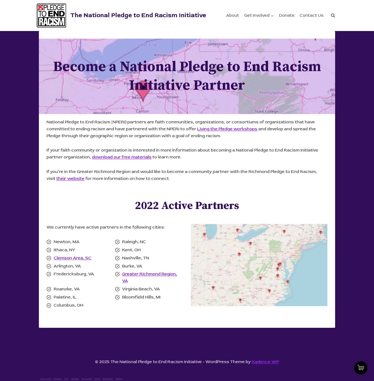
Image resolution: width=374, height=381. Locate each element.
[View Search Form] (333, 15)
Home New (45, 379)
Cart (66, 379)
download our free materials (121, 157)
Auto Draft (108, 379)
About (232, 15)
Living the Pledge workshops (227, 129)
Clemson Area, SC (72, 258)
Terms (97, 379)
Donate (287, 15)
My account (86, 379)
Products (57, 379)
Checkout (75, 379)
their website (70, 178)
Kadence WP (265, 362)
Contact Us (312, 15)
